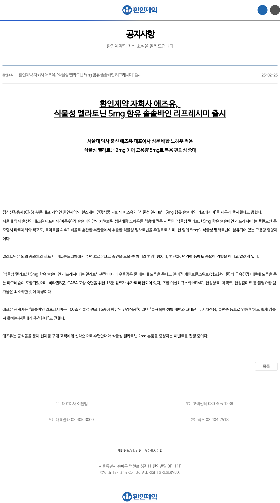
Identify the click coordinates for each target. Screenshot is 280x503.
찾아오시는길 (154, 451)
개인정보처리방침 (130, 451)
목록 (266, 366)
